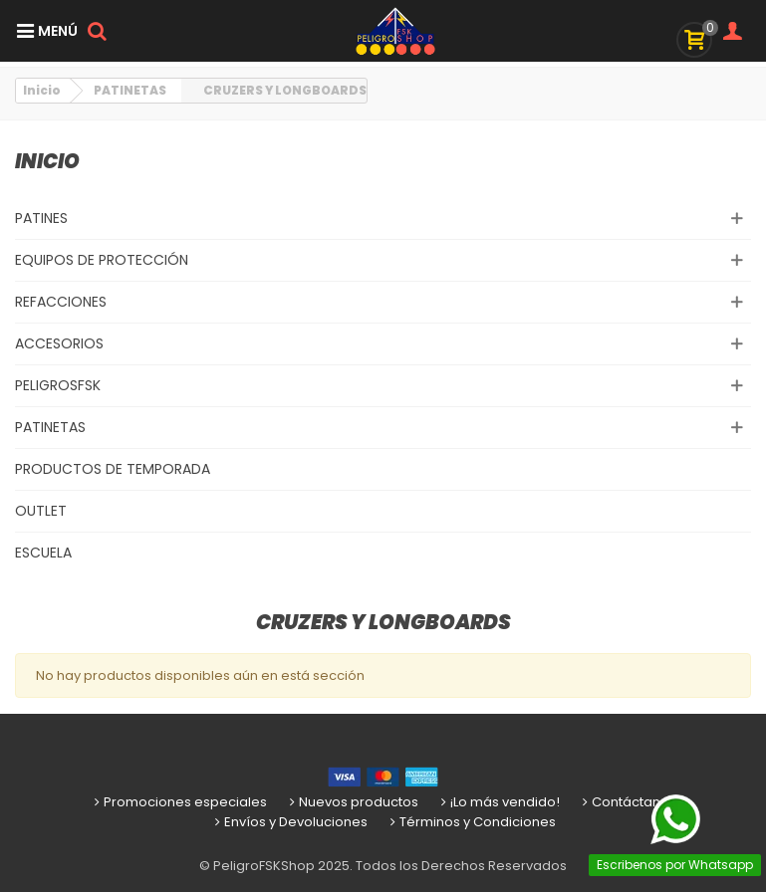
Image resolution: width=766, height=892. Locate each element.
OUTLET (41, 511)
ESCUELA (43, 552)
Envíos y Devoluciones (289, 821)
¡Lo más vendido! (498, 801)
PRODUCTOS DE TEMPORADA (112, 469)
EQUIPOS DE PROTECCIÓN (101, 260)
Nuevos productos (352, 801)
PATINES (41, 218)
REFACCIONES (61, 302)
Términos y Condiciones (471, 821)
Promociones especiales (179, 801)
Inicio (47, 161)
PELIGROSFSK (58, 385)
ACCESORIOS (59, 343)
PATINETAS (50, 427)
